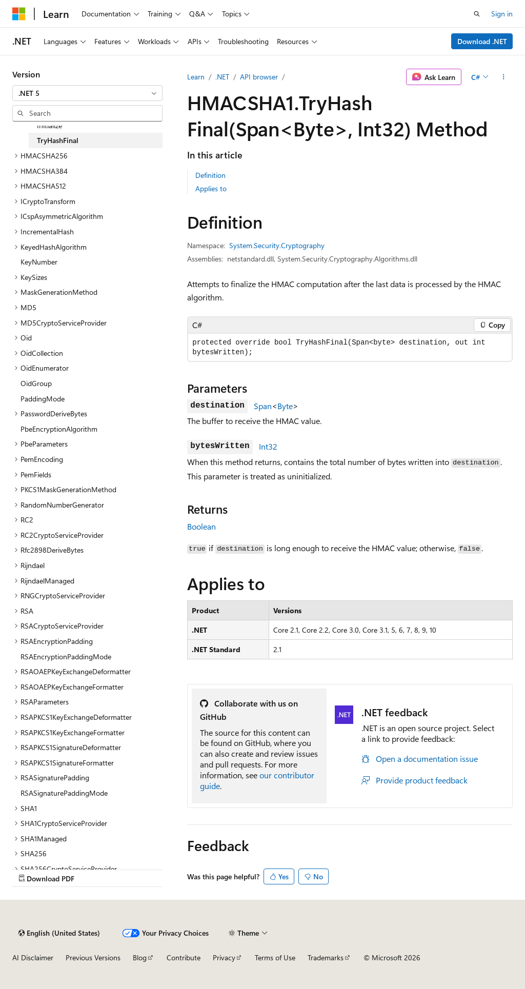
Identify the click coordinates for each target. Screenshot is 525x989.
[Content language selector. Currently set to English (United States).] (59, 933)
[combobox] (87, 93)
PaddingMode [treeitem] (43, 398)
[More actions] (504, 77)
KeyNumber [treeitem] (39, 262)
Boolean (201, 526)
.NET (222, 77)
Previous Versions (93, 957)
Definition (210, 175)
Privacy (224, 957)
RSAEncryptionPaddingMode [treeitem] (66, 656)
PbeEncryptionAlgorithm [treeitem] (59, 429)
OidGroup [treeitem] (36, 383)
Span (263, 405)
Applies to (211, 188)
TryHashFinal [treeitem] (57, 140)
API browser (259, 77)
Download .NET (482, 41)
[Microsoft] (19, 14)
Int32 (268, 446)
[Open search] (477, 14)
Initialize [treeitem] (49, 125)
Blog (140, 957)
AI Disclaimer (32, 957)
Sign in (502, 13)
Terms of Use (275, 957)
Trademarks (326, 957)
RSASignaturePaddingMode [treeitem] (64, 793)
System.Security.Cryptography (277, 245)
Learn (196, 77)
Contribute (183, 957)
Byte (285, 405)
